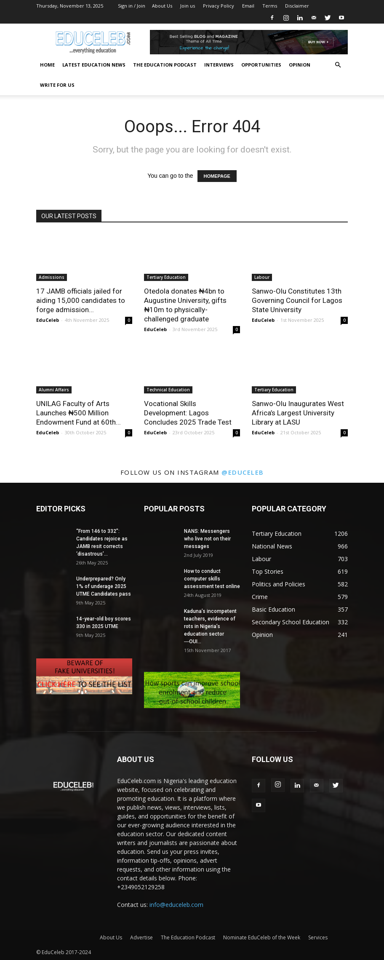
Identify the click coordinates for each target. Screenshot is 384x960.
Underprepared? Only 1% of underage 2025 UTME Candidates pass (103, 586)
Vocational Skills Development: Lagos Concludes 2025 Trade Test (188, 412)
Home (47, 65)
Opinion (299, 65)
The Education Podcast (165, 65)
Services (318, 937)
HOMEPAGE (217, 176)
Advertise (141, 937)
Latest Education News (93, 65)
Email (248, 6)
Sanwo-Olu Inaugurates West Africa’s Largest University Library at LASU (298, 412)
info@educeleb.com (176, 905)
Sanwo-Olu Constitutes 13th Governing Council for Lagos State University (297, 300)
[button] (338, 65)
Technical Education (168, 390)
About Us (162, 6)
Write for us (57, 85)
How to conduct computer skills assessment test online (212, 578)
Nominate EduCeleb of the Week (261, 937)
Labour (261, 277)
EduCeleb (47, 320)
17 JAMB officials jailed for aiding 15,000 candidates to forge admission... (80, 300)
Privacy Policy (218, 6)
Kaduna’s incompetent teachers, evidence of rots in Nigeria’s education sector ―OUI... (210, 626)
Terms (269, 6)
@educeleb (242, 472)
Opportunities (261, 65)
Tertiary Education (166, 277)
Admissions (51, 277)
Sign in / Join (131, 6)
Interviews (219, 65)
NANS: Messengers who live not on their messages (207, 538)
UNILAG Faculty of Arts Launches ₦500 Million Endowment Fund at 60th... (78, 412)
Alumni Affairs (54, 390)
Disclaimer (297, 6)
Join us (187, 6)
